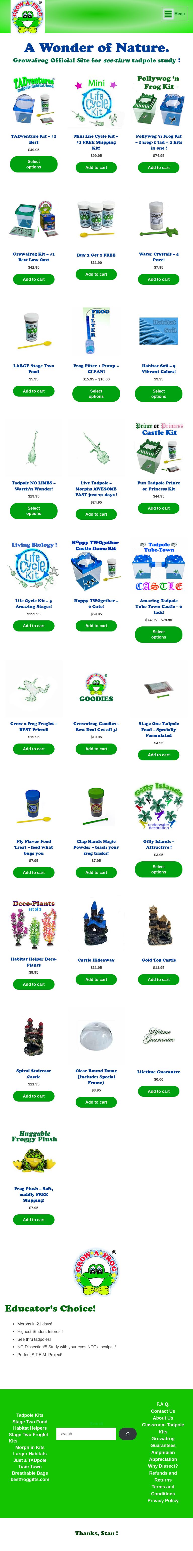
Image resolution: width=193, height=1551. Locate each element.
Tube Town (30, 1466)
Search (96, 1423)
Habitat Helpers (30, 1428)
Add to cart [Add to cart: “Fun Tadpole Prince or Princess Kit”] (159, 508)
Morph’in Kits (30, 1447)
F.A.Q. (163, 1404)
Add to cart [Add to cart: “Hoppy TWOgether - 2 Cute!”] (96, 625)
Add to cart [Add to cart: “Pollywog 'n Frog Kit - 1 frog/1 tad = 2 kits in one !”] (159, 167)
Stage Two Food (29, 1421)
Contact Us (163, 1411)
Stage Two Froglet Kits (28, 1438)
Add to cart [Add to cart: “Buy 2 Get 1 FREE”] (96, 274)
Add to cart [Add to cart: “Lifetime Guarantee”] (159, 1091)
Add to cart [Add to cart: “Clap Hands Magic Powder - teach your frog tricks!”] (96, 872)
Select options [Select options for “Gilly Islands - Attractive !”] (158, 869)
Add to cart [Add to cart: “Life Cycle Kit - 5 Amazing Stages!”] (34, 625)
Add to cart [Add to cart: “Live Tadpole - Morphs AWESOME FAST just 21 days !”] (96, 514)
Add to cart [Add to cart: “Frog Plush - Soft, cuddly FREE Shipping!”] (34, 1219)
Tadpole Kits (29, 1415)
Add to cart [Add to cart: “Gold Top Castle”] (159, 979)
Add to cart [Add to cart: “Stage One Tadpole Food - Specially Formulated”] (159, 755)
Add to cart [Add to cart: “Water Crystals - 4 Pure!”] (159, 279)
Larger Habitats (30, 1453)
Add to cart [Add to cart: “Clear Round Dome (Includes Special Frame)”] (96, 1102)
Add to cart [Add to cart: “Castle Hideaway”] (96, 979)
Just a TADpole (29, 1460)
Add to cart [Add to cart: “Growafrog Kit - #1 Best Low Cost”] (34, 279)
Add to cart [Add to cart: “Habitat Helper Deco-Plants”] (34, 984)
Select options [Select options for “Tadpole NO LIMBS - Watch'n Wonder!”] (33, 511)
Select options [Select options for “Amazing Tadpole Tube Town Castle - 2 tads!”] (158, 634)
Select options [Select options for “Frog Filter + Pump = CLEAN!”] (96, 394)
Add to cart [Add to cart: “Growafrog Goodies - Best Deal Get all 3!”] (96, 749)
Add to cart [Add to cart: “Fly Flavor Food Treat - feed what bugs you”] (34, 872)
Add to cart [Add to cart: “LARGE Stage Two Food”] (34, 391)
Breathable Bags (30, 1473)
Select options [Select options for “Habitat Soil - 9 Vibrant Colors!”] (158, 394)
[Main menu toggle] (174, 14)
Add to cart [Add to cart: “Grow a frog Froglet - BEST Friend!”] (34, 749)
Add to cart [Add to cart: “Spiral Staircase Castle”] (34, 1096)
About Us (163, 1418)
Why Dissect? (163, 1466)
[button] (96, 1533)
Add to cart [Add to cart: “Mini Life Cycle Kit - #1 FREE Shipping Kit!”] (96, 167)
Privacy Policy (163, 1500)
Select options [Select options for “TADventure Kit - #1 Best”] (33, 164)
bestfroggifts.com (30, 1479)
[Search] (128, 1434)
